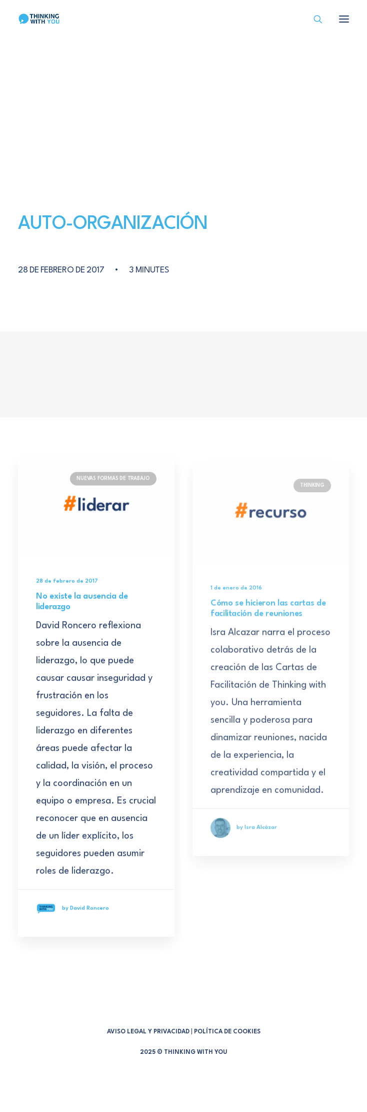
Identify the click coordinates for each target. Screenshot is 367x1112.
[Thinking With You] (39, 19)
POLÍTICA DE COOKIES (227, 1032)
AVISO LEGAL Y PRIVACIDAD (148, 1032)
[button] (96, 518)
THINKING (312, 519)
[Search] (313, 19)
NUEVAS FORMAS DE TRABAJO (113, 490)
